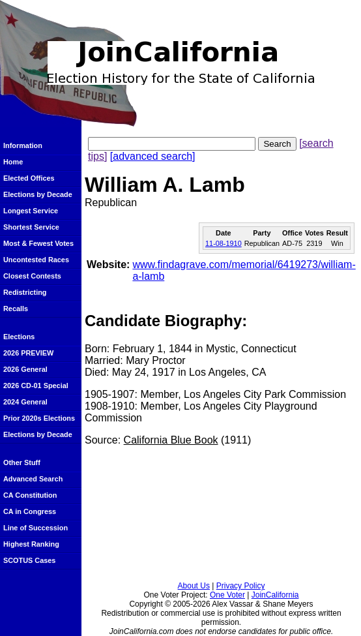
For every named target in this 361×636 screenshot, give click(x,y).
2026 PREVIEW (28, 353)
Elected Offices (29, 178)
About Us (194, 585)
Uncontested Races (36, 260)
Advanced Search (33, 479)
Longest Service (30, 211)
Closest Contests (32, 276)
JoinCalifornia (275, 594)
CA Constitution (30, 495)
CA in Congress (29, 511)
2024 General (25, 402)
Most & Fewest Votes (38, 243)
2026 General (25, 369)
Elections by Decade (37, 194)
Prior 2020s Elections (39, 418)
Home (13, 162)
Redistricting (24, 292)
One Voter (227, 594)
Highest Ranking (31, 544)
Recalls (15, 308)
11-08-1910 (223, 243)
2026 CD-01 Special (35, 385)
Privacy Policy (240, 585)
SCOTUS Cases (29, 560)
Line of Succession (35, 528)
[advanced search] (152, 156)
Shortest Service (31, 227)
